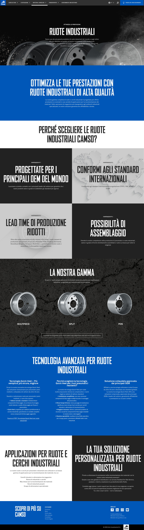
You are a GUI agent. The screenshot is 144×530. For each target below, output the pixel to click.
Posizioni (47, 509)
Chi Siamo (48, 507)
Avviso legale (49, 519)
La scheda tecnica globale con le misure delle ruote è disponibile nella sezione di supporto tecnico (72, 335)
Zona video (48, 513)
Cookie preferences (116, 514)
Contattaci (48, 517)
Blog (46, 511)
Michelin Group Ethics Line (118, 517)
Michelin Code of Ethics (117, 516)
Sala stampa (48, 515)
